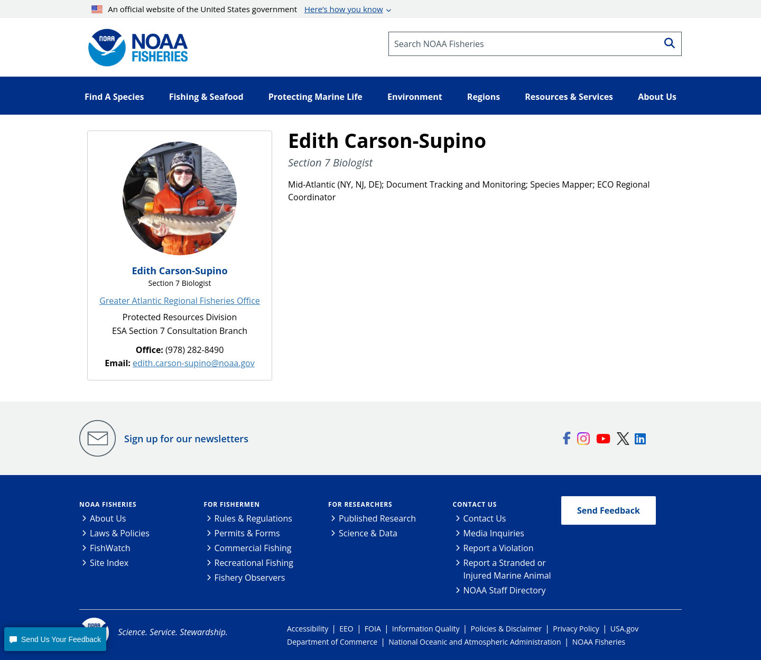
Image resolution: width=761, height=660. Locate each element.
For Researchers (360, 504)
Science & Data (368, 533)
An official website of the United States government (237, 9)
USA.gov (624, 629)
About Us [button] (657, 97)
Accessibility (307, 629)
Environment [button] (414, 97)
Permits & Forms (247, 533)
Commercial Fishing (253, 548)
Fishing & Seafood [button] (206, 97)
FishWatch (110, 548)
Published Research (377, 518)
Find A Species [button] (114, 97)
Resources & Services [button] (569, 97)
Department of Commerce (332, 642)
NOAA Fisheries (107, 504)
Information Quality (426, 629)
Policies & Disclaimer (506, 629)
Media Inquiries (493, 533)
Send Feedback (608, 510)
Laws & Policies (120, 533)
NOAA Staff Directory (504, 590)
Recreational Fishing (254, 563)
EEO (346, 629)
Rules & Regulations (253, 518)
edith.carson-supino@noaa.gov (194, 363)
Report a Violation (498, 548)
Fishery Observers (250, 577)
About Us (108, 518)
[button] (55, 639)
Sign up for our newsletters (186, 438)
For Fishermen (232, 504)
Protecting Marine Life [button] (315, 97)
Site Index (109, 563)
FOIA (373, 629)
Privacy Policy (576, 629)
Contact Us (475, 504)
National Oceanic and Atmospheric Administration (474, 642)
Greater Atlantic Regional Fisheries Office (179, 300)
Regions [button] (483, 97)
